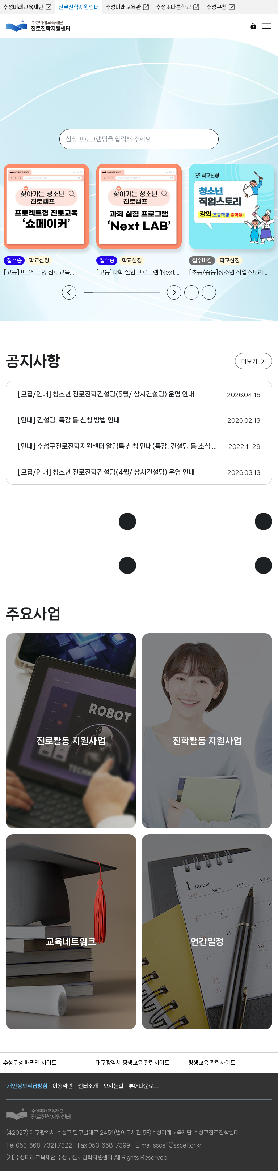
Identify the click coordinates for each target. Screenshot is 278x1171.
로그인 (253, 26)
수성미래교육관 (126, 7)
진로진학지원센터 (78, 7)
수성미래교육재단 (27, 7)
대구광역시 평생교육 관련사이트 (132, 1063)
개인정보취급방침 (27, 1086)
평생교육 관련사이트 (212, 1063)
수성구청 (218, 7)
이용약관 (62, 1086)
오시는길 (113, 1086)
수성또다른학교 (176, 7)
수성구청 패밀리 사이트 (29, 1063)
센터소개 (88, 1086)
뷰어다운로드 (144, 1086)
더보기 (253, 361)
